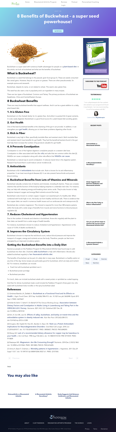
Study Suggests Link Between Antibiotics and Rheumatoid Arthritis (68, 390)
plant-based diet (70, 67)
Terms (95, 429)
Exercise (104, 259)
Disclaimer (104, 429)
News (87, 263)
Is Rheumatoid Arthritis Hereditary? (43, 390)
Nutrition (58, 31)
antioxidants (26, 170)
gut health (23, 129)
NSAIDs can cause (62, 156)
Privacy (87, 429)
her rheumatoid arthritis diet (40, 254)
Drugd (88, 259)
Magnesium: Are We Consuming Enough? (37, 342)
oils (42, 153)
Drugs (95, 259)
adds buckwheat (40, 252)
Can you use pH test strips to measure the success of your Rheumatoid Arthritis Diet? (95, 223)
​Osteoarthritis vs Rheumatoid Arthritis (18, 390)
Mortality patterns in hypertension (44, 349)
